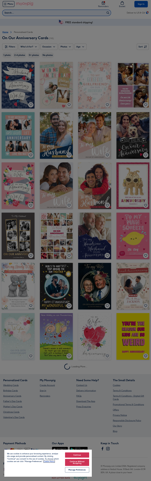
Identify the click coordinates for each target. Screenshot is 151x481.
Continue (77, 455)
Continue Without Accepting (77, 462)
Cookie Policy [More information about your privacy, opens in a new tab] (49, 461)
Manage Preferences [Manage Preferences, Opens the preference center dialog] (77, 470)
